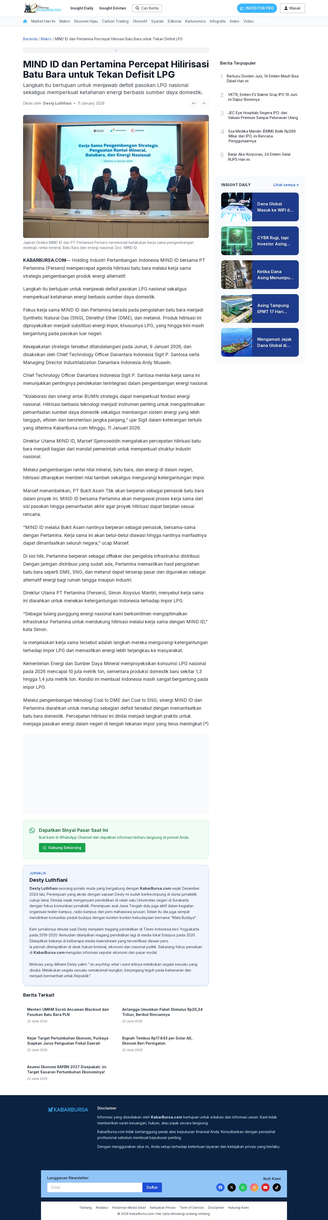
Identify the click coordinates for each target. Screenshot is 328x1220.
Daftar (152, 1187)
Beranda (30, 39)
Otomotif (140, 21)
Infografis (218, 21)
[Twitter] (232, 1187)
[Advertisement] (116, 774)
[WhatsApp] (243, 1187)
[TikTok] (277, 1187)
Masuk (292, 8)
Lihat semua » (286, 185)
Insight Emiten (112, 8)
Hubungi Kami (238, 1207)
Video (248, 21)
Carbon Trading (115, 21)
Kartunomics (195, 21)
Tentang (85, 1207)
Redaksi (102, 1207)
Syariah (157, 21)
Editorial (174, 21)
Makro (64, 21)
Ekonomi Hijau (86, 21)
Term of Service (192, 1207)
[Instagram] (254, 1187)
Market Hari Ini (43, 21)
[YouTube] (265, 1187)
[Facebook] (220, 1187)
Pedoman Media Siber (129, 1207)
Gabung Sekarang (62, 847)
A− (205, 103)
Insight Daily (81, 8)
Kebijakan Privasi (163, 1207)
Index (234, 21)
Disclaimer (216, 1207)
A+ (194, 103)
